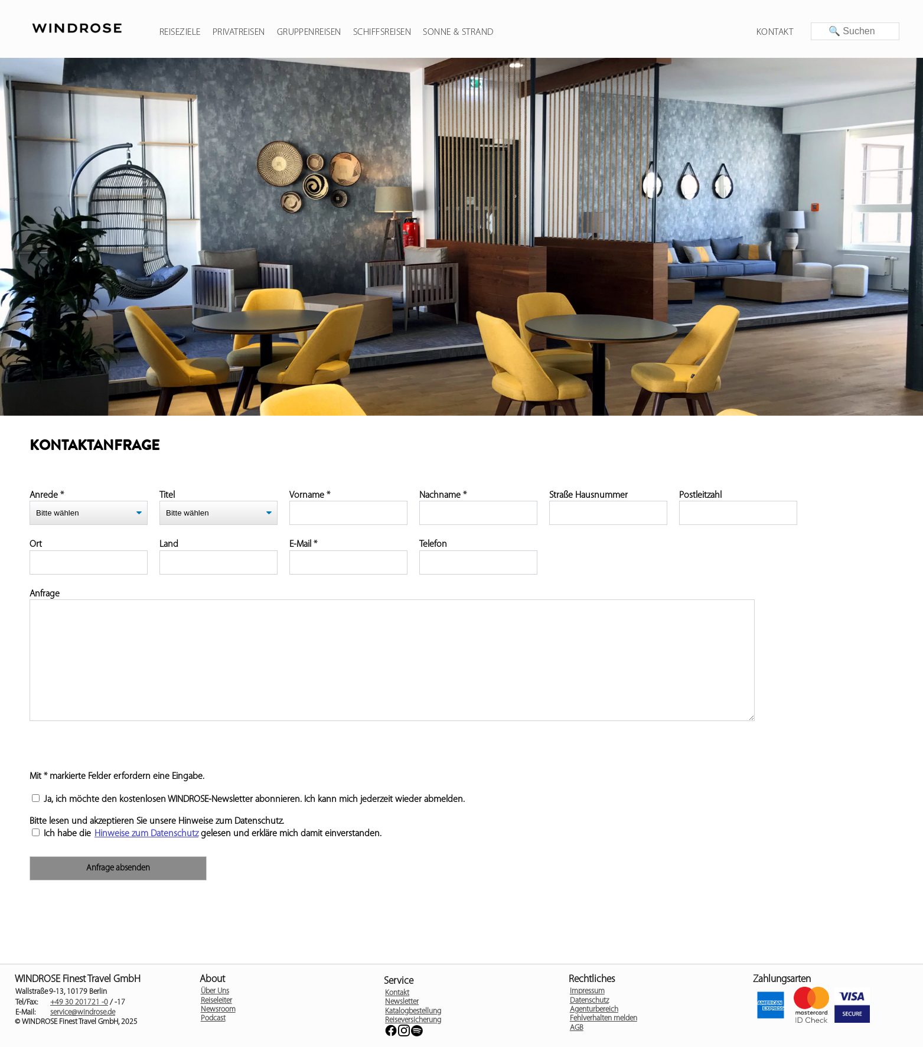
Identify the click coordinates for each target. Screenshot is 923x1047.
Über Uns (215, 991)
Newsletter (402, 1002)
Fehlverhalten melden (603, 1018)
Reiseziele (180, 32)
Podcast (213, 1018)
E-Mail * (303, 544)
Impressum (587, 991)
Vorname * (309, 495)
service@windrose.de (82, 1012)
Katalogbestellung (413, 1011)
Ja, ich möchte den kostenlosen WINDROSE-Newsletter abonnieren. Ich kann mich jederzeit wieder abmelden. (248, 799)
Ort (36, 544)
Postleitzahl (700, 495)
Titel (167, 495)
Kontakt (774, 32)
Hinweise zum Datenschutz (146, 834)
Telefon (433, 544)
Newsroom (218, 1009)
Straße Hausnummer (588, 495)
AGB (576, 1028)
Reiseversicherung (413, 1020)
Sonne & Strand (458, 32)
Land (168, 544)
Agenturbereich (594, 1009)
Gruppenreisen (309, 32)
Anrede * (47, 495)
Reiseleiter (216, 1000)
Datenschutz (589, 1000)
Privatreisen (239, 32)
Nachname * (443, 495)
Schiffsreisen (382, 32)
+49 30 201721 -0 (79, 1002)
